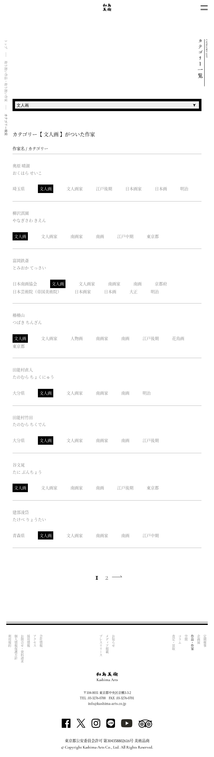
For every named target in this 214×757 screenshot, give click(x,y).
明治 (184, 188)
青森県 (19, 535)
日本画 (161, 188)
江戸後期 (104, 188)
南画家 (76, 236)
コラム (179, 639)
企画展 (198, 639)
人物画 (76, 338)
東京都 (153, 236)
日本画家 (133, 188)
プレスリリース (101, 646)
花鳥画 (178, 338)
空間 (186, 638)
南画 (100, 236)
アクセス (34, 641)
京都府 (161, 284)
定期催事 (204, 641)
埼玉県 (19, 188)
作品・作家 (192, 642)
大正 (133, 291)
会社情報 (41, 641)
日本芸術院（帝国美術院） (37, 291)
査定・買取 (173, 642)
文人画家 (74, 188)
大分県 (19, 393)
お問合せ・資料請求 (22, 649)
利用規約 (9, 641)
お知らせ (113, 641)
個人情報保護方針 (15, 647)
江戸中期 (125, 236)
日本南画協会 (25, 284)
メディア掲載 (107, 644)
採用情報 (28, 641)
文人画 (45, 188)
